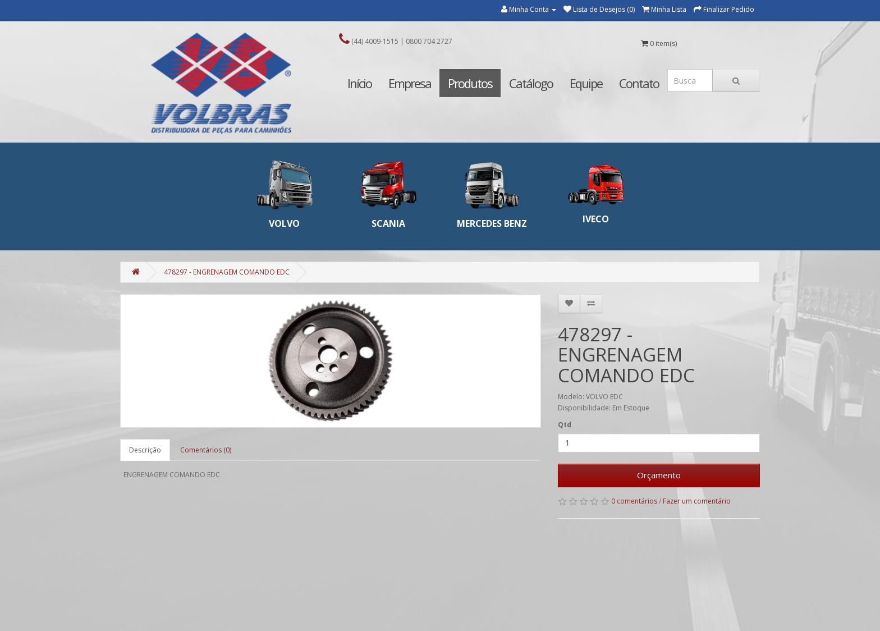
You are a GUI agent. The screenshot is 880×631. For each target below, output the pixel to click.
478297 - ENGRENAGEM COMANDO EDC (227, 272)
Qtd (564, 424)
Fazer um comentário (697, 501)
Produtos (470, 83)
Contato (639, 83)
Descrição (145, 450)
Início (359, 83)
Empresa (409, 83)
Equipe (586, 83)
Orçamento (659, 475)
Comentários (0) (205, 450)
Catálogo (531, 83)
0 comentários (634, 501)
